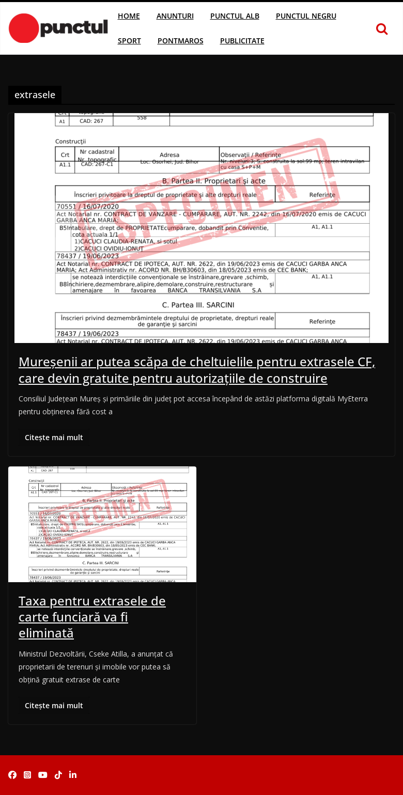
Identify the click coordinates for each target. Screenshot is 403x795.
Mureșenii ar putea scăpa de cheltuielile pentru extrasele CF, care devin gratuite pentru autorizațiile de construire (197, 369)
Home (129, 16)
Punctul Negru (306, 16)
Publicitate (242, 40)
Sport (129, 40)
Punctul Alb (234, 16)
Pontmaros (181, 40)
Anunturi (175, 16)
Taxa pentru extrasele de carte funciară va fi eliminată (92, 616)
